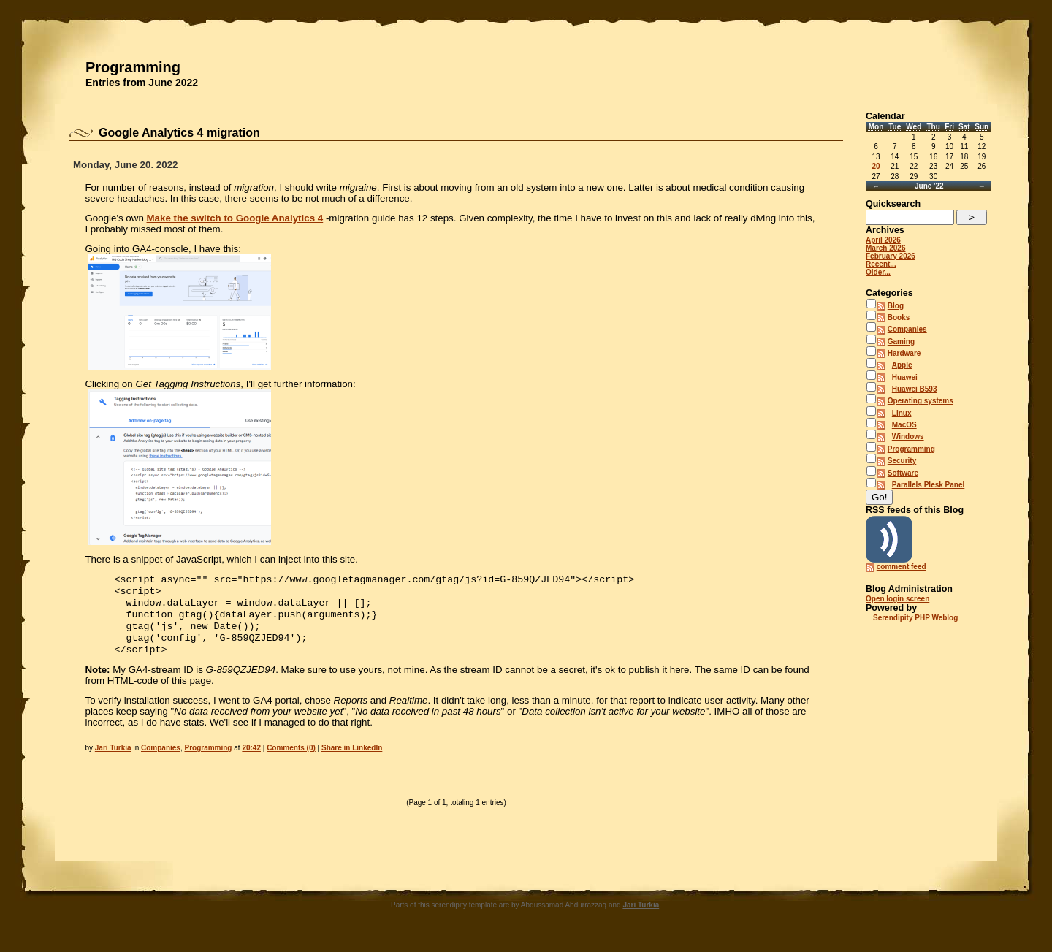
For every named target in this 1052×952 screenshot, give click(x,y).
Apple (902, 365)
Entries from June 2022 (141, 82)
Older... (878, 272)
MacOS (904, 425)
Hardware (904, 353)
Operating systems (920, 401)
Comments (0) (291, 758)
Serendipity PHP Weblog (915, 618)
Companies (160, 758)
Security (902, 461)
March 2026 (885, 248)
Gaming (901, 342)
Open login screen (897, 599)
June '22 (929, 186)
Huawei (905, 377)
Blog (896, 306)
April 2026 (883, 240)
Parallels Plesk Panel (928, 485)
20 (876, 166)
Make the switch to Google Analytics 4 (235, 218)
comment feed (901, 567)
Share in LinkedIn (351, 758)
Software (903, 473)
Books (899, 317)
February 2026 (890, 256)
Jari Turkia (113, 758)
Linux (902, 413)
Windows (908, 437)
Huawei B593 (914, 389)
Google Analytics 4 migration (179, 132)
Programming (132, 67)
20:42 (251, 758)
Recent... (881, 264)
